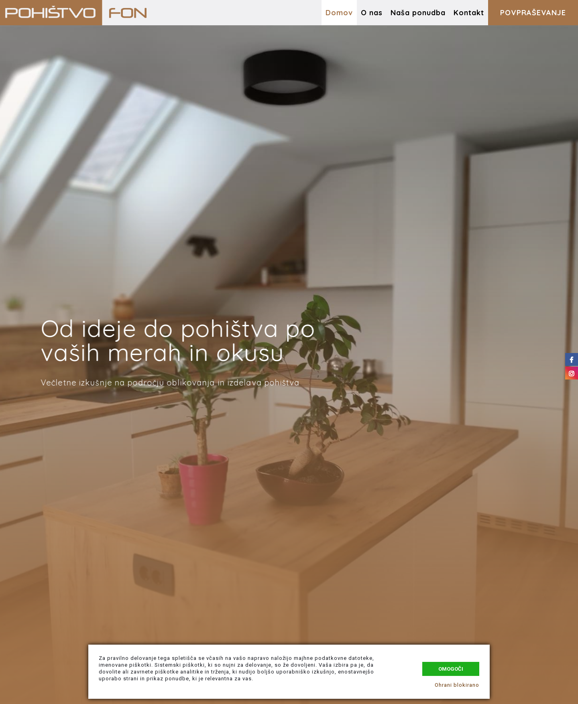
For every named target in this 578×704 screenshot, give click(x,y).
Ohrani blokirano (457, 685)
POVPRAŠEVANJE (533, 12)
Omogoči (450, 669)
